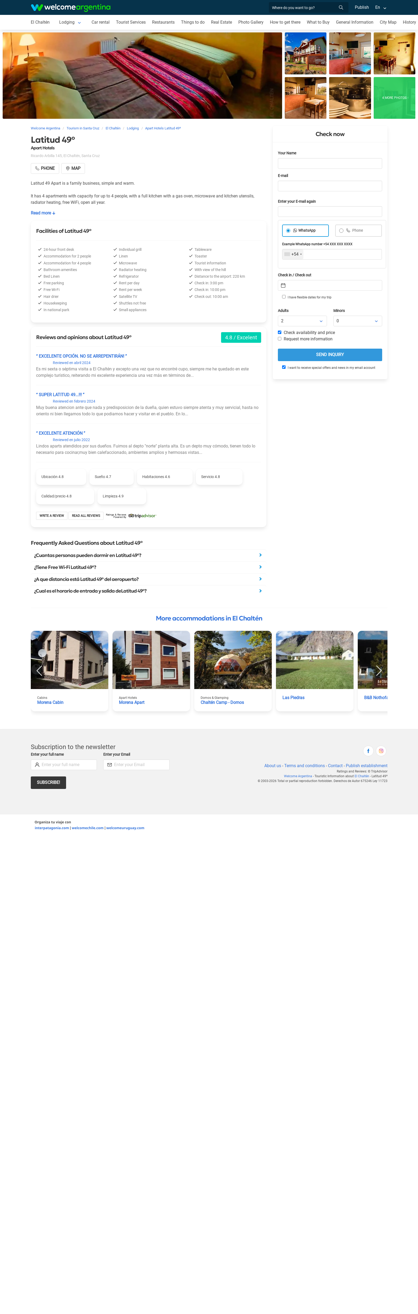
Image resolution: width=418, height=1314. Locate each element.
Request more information (305, 338)
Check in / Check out (294, 275)
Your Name (287, 153)
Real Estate (221, 22)
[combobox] (292, 254)
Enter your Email (116, 754)
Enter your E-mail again (297, 201)
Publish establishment (366, 765)
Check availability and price (306, 332)
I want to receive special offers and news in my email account (328, 367)
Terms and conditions (304, 765)
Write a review (52, 516)
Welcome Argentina (298, 776)
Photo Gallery (251, 22)
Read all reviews (86, 516)
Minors (339, 311)
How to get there (285, 22)
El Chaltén (40, 22)
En (377, 7)
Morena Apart (131, 702)
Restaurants (163, 22)
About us (272, 765)
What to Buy (318, 22)
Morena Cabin (50, 702)
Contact (335, 765)
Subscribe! (48, 782)
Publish (362, 7)
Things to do (193, 22)
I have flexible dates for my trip (306, 297)
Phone (357, 230)
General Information (354, 22)
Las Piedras (293, 697)
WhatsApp (307, 230)
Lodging (67, 22)
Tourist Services (131, 22)
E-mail (283, 176)
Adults (283, 311)
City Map (388, 22)
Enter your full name (47, 754)
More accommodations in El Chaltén (209, 618)
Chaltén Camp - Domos (222, 702)
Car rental (101, 22)
